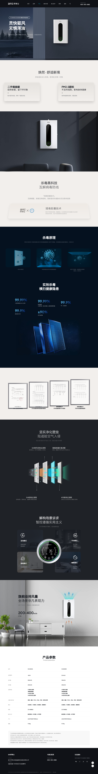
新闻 (60, 3)
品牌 (34, 3)
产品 (39, 3)
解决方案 (46, 3)
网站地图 (54, 772)
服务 (65, 3)
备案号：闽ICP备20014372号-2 (45, 772)
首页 (28, 3)
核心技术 (53, 3)
